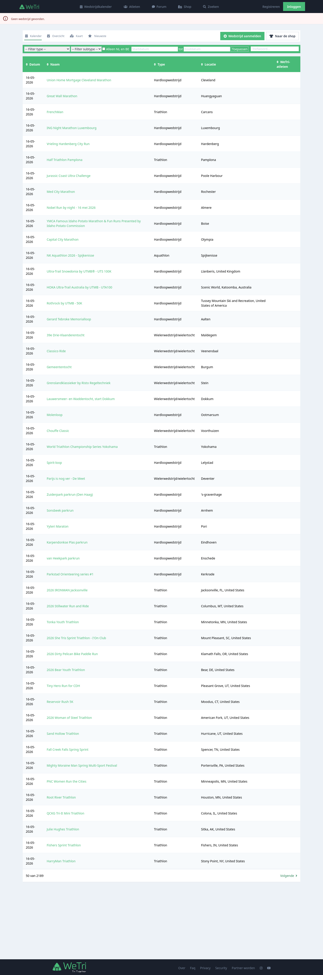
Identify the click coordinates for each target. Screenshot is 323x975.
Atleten (132, 6)
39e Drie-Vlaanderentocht (65, 335)
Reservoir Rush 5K (60, 702)
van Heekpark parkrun (63, 558)
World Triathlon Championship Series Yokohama (82, 447)
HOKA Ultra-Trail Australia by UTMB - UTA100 (79, 287)
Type (159, 64)
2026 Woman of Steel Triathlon (69, 717)
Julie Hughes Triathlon (63, 829)
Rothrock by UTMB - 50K (64, 303)
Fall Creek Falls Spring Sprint (67, 749)
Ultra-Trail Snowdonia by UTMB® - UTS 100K (79, 271)
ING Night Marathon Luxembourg (71, 128)
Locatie (208, 64)
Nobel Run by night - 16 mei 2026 (71, 207)
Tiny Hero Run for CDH (63, 686)
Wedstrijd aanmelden (242, 36)
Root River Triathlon (61, 797)
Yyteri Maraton (57, 526)
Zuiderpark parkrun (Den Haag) (70, 494)
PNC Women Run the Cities (66, 781)
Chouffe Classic (58, 431)
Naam (53, 64)
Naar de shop (282, 36)
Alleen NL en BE (117, 49)
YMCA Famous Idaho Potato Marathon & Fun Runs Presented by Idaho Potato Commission (94, 223)
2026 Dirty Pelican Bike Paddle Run (72, 654)
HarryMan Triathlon (61, 861)
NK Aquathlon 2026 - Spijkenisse (70, 255)
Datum (33, 64)
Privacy (205, 968)
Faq (192, 968)
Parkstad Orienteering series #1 (70, 574)
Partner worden (243, 968)
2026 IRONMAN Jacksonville (67, 590)
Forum (159, 6)
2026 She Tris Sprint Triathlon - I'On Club (76, 638)
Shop (184, 6)
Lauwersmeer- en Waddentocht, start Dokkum (81, 399)
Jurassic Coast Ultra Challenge (68, 176)
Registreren (271, 6)
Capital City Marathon (63, 239)
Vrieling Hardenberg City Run (68, 144)
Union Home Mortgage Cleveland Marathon (79, 80)
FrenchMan (55, 112)
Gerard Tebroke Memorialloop (69, 319)
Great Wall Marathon (62, 96)
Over (182, 968)
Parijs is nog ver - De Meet (66, 478)
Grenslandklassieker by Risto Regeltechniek (78, 383)
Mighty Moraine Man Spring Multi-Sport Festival (82, 765)
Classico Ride (56, 351)
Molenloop (55, 415)
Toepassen (240, 49)
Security (221, 968)
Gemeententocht (59, 367)
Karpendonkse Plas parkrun (67, 542)
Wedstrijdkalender (96, 6)
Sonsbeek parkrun (60, 510)
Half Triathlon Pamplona (64, 160)
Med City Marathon (61, 191)
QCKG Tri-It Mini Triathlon (65, 813)
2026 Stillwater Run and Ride (68, 606)
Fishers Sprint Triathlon (64, 845)
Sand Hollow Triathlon (63, 733)
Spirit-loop (54, 462)
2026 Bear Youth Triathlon (66, 670)
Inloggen (294, 6)
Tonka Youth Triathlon (63, 622)
